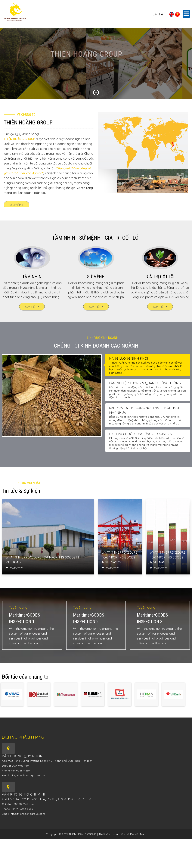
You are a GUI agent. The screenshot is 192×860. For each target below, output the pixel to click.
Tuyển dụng (18, 607)
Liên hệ (158, 14)
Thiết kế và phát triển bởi (114, 834)
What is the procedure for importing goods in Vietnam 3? (167, 557)
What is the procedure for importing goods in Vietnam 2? (119, 557)
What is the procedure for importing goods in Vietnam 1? (42, 559)
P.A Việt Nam (138, 834)
